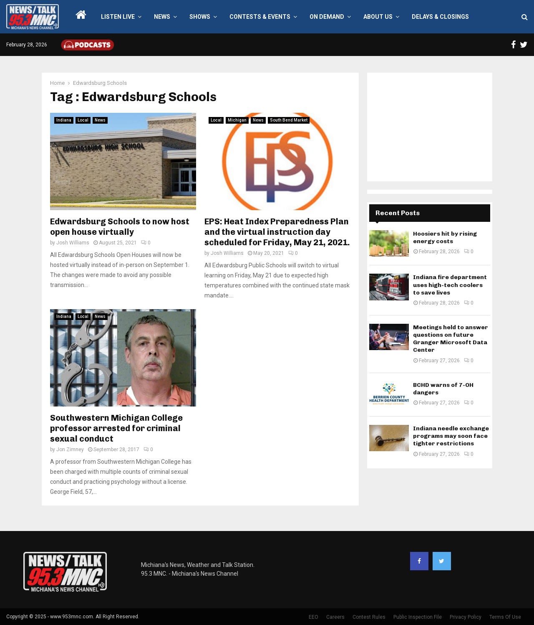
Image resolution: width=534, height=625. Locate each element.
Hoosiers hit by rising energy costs (445, 237)
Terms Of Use (505, 617)
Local (83, 120)
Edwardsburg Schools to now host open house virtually (119, 226)
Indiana (63, 120)
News (162, 16)
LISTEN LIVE (118, 16)
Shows (199, 16)
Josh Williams (72, 243)
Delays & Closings (440, 16)
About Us (378, 16)
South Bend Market (288, 120)
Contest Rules (369, 617)
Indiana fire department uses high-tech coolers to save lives (450, 285)
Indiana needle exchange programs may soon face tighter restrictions (451, 436)
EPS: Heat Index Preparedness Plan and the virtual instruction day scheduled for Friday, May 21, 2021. (277, 231)
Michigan (237, 120)
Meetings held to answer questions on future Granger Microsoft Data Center (450, 339)
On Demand (327, 16)
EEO (313, 617)
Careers (335, 617)
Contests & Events (259, 16)
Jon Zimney (70, 449)
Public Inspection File (417, 617)
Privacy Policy (465, 617)
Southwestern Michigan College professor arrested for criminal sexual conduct (116, 428)
